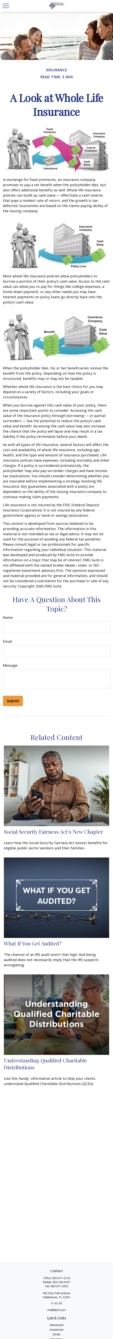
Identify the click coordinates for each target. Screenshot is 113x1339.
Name (8, 617)
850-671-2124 (61, 1278)
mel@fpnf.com (56, 1310)
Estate (56, 1334)
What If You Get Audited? (33, 943)
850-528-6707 (61, 1282)
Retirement (57, 1325)
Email (7, 641)
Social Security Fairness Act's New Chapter (53, 831)
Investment (56, 1329)
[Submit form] (13, 701)
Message (10, 665)
